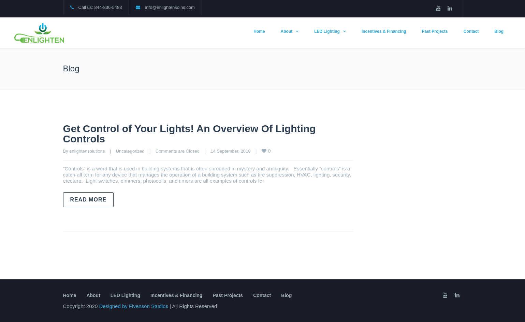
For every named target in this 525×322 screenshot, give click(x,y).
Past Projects (435, 31)
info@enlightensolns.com (169, 7)
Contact (471, 31)
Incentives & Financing (384, 31)
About (287, 31)
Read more (88, 199)
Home (259, 31)
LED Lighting (327, 31)
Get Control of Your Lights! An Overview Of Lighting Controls (189, 133)
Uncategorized (130, 151)
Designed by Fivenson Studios (134, 306)
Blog (499, 31)
